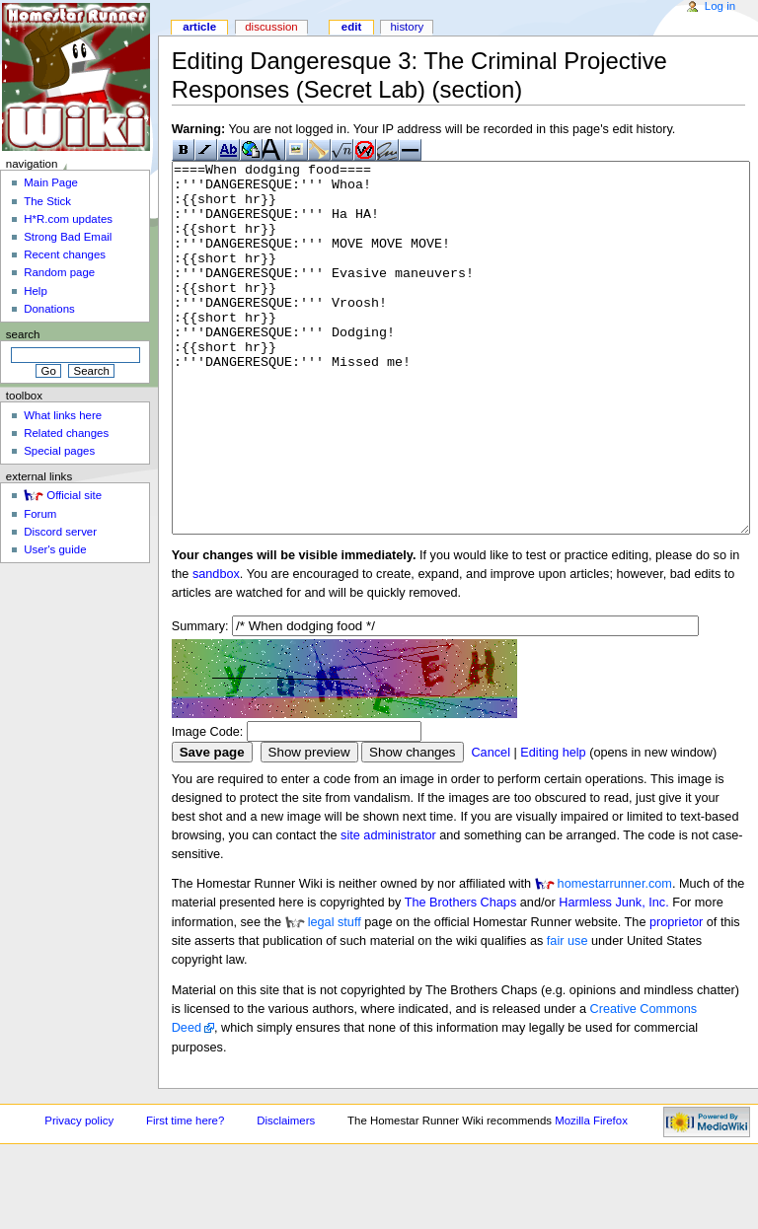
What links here (63, 415)
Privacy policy (79, 1194)
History (406, 27)
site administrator (388, 909)
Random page (59, 272)
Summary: (200, 700)
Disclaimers (286, 1194)
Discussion (271, 27)
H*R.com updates (68, 219)
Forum (40, 514)
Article (199, 27)
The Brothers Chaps (461, 976)
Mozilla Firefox (591, 1194)
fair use (567, 1015)
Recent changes (65, 254)
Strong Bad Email (68, 237)
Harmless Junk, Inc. (613, 976)
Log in (720, 6)
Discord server (60, 532)
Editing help (552, 826)
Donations (49, 309)
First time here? (185, 1194)
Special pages (59, 451)
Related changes (66, 433)
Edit (351, 27)
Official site (74, 495)
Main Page (51, 182)
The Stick (47, 201)
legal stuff (334, 996)
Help (35, 291)
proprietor (676, 996)
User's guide (55, 549)
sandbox (216, 648)
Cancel (490, 826)
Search (23, 334)
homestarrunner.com (615, 958)
